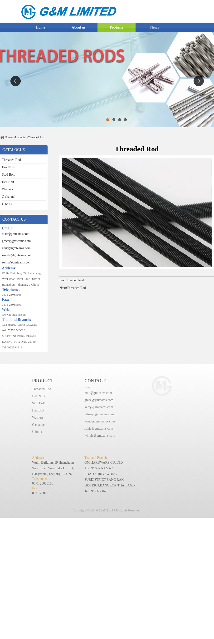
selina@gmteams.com (16, 262)
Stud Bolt (8, 174)
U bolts (7, 204)
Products (116, 27)
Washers (7, 189)
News (154, 27)
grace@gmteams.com (16, 241)
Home (40, 27)
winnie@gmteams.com (99, 435)
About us (78, 27)
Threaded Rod (36, 137)
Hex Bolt (8, 182)
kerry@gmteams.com (16, 248)
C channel (8, 196)
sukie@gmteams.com (98, 428)
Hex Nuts (8, 167)
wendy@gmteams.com (17, 255)
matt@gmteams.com (15, 234)
